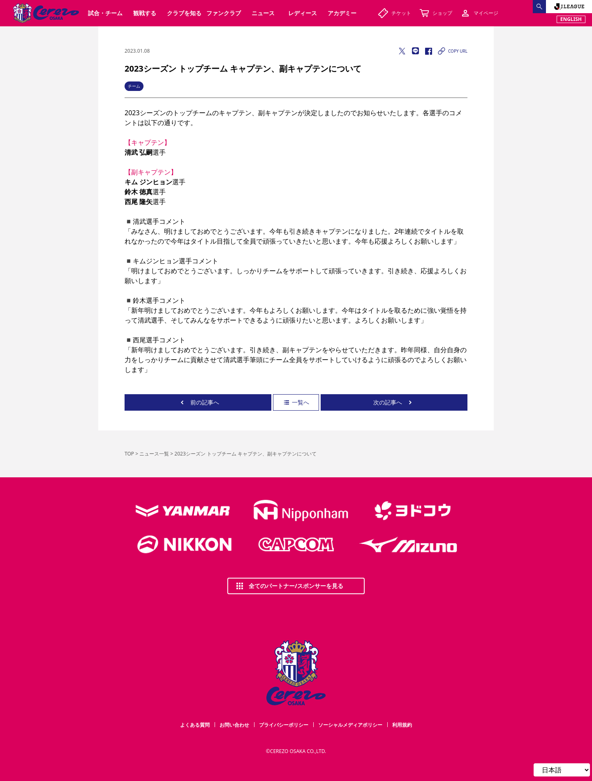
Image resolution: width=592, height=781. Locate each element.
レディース (302, 13)
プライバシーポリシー (283, 724)
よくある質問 (195, 724)
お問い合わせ (234, 724)
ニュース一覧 (154, 453)
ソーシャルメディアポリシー (350, 724)
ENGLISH (571, 19)
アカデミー (342, 13)
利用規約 (402, 724)
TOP (129, 453)
